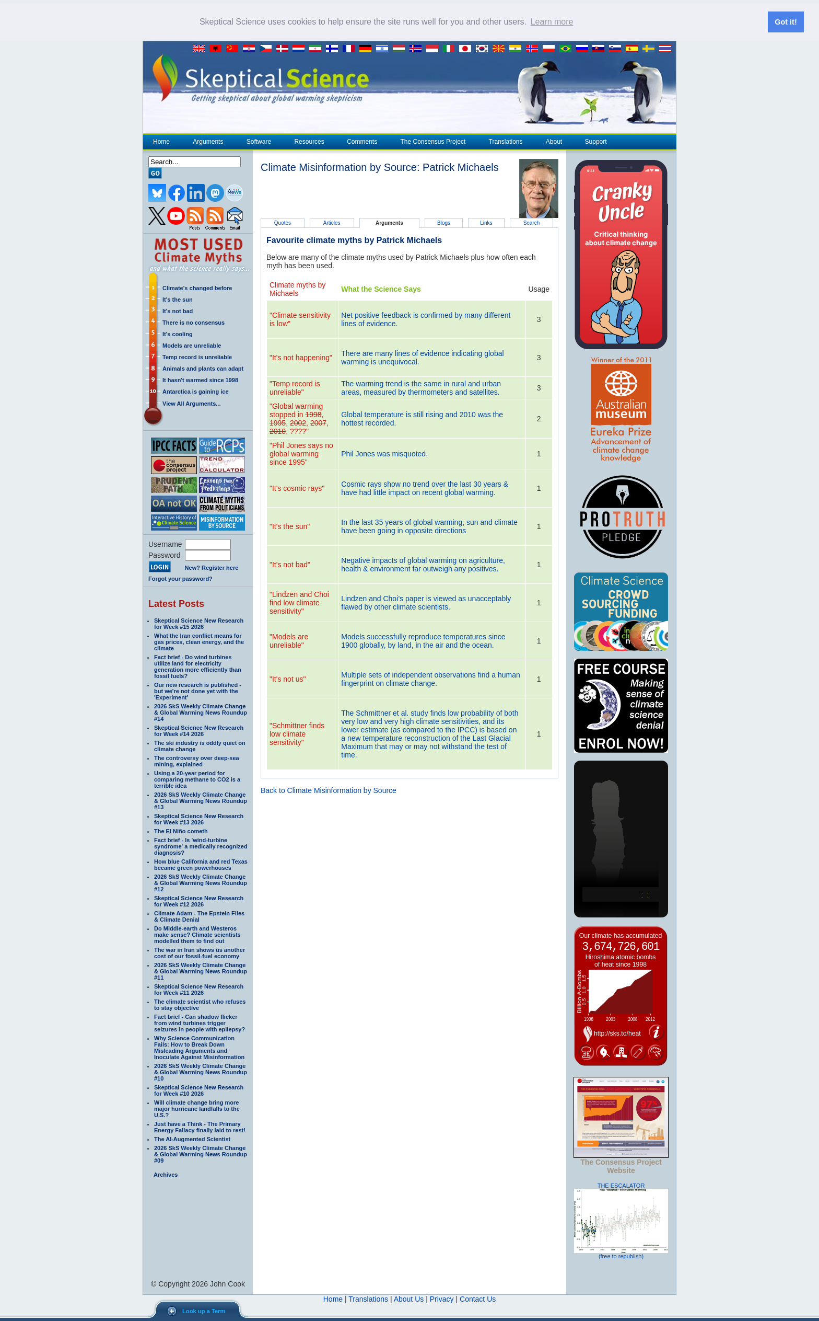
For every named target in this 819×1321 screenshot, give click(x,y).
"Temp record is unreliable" (295, 387)
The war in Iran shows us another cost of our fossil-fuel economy (199, 952)
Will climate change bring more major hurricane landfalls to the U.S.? (197, 1108)
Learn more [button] (552, 21)
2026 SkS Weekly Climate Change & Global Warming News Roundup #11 (200, 970)
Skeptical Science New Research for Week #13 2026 (198, 818)
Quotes (282, 222)
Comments (362, 141)
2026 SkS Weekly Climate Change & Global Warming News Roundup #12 (200, 882)
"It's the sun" (290, 526)
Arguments (207, 141)
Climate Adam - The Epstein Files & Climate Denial (199, 916)
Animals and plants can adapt (202, 368)
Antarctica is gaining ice (195, 391)
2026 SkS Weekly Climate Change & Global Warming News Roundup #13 (200, 800)
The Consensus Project (433, 141)
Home (161, 141)
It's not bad (177, 310)
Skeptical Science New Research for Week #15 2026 (198, 623)
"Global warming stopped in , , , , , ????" (299, 418)
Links (486, 222)
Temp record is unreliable (197, 356)
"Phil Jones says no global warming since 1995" (301, 453)
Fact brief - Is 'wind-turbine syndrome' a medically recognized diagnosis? (201, 845)
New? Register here (212, 568)
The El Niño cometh (181, 831)
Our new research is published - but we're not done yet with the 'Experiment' (197, 690)
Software (258, 141)
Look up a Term (203, 1311)
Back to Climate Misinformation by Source (328, 790)
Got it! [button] (786, 22)
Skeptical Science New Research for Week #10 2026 (198, 1090)
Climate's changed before (197, 287)
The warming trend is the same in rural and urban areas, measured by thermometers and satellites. (421, 387)
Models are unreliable (191, 345)
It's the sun (177, 299)
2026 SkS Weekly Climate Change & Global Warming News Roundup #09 (200, 1153)
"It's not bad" (290, 564)
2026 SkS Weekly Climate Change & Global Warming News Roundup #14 (200, 712)
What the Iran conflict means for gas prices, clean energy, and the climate (199, 641)
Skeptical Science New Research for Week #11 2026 (198, 989)
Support (596, 141)
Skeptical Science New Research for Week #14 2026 (198, 730)
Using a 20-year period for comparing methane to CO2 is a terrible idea (197, 778)
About (553, 141)
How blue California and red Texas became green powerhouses (201, 864)
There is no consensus (193, 322)
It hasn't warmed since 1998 (200, 379)
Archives (166, 1174)
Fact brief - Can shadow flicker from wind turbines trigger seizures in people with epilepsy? (199, 1022)
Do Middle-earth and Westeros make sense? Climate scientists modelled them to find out (197, 934)
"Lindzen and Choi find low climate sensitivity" (299, 602)
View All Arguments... (191, 403)
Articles (332, 222)
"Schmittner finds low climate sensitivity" (297, 733)
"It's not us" (288, 678)
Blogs (443, 222)
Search (531, 222)
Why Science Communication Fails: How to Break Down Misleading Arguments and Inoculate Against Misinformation (199, 1047)
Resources (309, 141)
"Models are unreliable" (289, 640)
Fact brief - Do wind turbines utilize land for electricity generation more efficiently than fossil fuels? (197, 666)
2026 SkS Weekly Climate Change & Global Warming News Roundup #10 (200, 1071)
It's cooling (177, 333)
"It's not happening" (301, 357)
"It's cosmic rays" (297, 488)
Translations (505, 141)
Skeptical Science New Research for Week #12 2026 (198, 900)
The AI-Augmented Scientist (192, 1138)
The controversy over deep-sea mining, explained (196, 760)
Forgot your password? (180, 578)
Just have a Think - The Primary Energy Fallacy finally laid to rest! (199, 1126)
